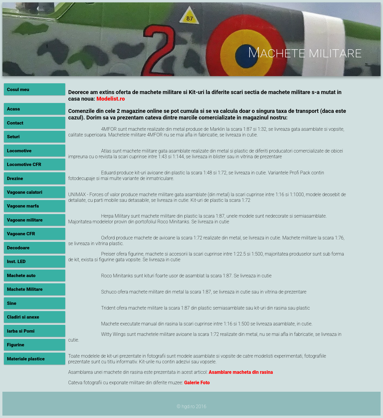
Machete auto (21, 275)
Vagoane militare (24, 220)
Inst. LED (16, 261)
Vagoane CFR (21, 233)
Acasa (13, 109)
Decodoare (18, 248)
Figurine (15, 345)
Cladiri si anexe (23, 317)
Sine (11, 303)
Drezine (15, 178)
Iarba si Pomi (20, 331)
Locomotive (19, 150)
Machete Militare (24, 289)
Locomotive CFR (24, 164)
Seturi (13, 136)
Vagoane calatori (24, 192)
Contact (15, 123)
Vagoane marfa (23, 206)
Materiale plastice (26, 359)
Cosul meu (18, 89)
